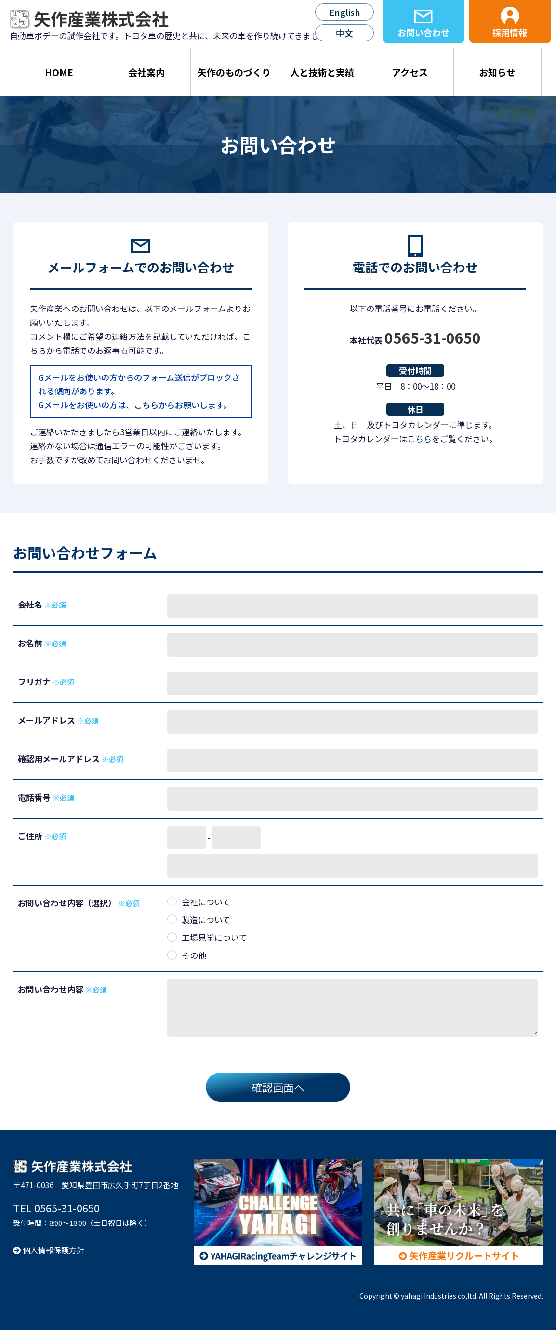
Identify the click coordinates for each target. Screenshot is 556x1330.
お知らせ (497, 72)
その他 (194, 955)
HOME (59, 72)
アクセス (410, 72)
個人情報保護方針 (48, 1250)
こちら (146, 405)
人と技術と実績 (322, 72)
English (344, 12)
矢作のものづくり (234, 72)
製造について (206, 920)
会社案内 (146, 72)
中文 (344, 33)
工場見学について (214, 937)
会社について (206, 902)
